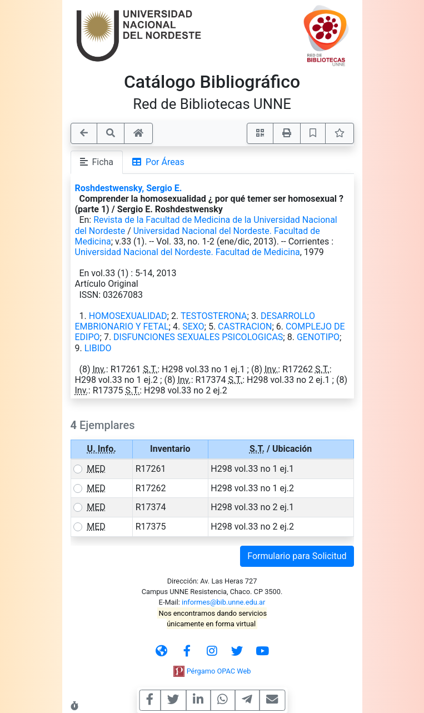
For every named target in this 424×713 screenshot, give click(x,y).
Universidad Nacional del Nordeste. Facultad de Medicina (187, 252)
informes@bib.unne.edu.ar (223, 602)
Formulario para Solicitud (296, 556)
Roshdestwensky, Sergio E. (128, 188)
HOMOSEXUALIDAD (128, 316)
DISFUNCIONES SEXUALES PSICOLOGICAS (198, 337)
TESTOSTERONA (214, 316)
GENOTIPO (318, 337)
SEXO (193, 326)
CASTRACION (245, 326)
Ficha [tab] (97, 162)
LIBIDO (98, 348)
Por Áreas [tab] (158, 162)
